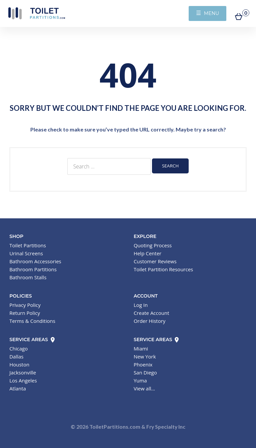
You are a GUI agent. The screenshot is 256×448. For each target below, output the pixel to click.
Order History (149, 321)
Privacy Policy (25, 305)
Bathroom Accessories (35, 261)
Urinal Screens (26, 253)
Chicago (18, 348)
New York (145, 356)
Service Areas (32, 339)
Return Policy (24, 313)
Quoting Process (153, 245)
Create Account (151, 313)
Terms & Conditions (32, 321)
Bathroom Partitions (33, 269)
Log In (141, 305)
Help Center (147, 253)
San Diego (145, 372)
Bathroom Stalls (27, 277)
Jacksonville (22, 372)
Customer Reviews (155, 261)
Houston (19, 364)
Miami (141, 348)
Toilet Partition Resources (163, 269)
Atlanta (17, 388)
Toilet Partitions (36, 13)
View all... (144, 388)
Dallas (16, 356)
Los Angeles (23, 380)
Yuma (140, 380)
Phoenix (143, 364)
